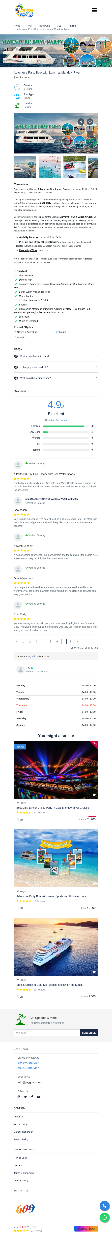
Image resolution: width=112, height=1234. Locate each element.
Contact (18, 1165)
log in (30, 656)
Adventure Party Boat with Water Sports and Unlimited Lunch (52, 896)
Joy (28, 667)
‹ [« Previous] (16, 641)
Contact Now (86, 1228)
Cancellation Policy (23, 1131)
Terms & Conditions (24, 1173)
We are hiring (21, 1124)
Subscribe (89, 1033)
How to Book (20, 1158)
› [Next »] (77, 641)
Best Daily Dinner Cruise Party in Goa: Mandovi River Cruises (52, 807)
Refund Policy (21, 1139)
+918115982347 (28, 1067)
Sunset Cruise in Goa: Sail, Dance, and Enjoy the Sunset (49, 984)
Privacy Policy (21, 1180)
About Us (18, 1116)
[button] (90, 145)
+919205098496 (28, 1063)
